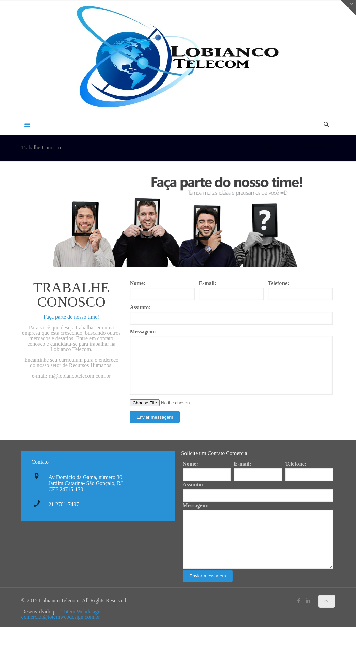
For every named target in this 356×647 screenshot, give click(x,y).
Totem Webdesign (80, 632)
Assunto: (140, 307)
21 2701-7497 (63, 514)
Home (272, 148)
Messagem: (143, 331)
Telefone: (278, 283)
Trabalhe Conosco (315, 148)
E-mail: (207, 283)
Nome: (137, 283)
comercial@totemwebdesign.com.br (60, 637)
